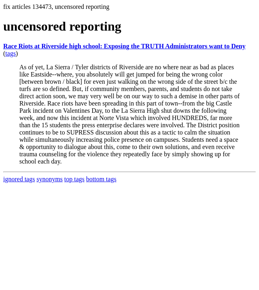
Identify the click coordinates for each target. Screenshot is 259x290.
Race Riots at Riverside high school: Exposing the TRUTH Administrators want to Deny (124, 46)
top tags (74, 179)
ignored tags (19, 179)
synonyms (50, 179)
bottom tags (101, 179)
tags (10, 53)
